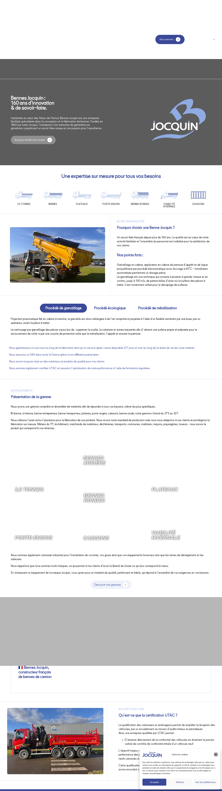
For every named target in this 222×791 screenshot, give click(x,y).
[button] (215, 754)
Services (88, 39)
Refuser (180, 782)
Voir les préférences (205, 782)
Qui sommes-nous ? (63, 39)
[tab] (63, 308)
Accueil (38, 39)
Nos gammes (108, 40)
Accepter (154, 782)
